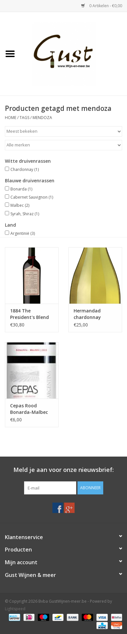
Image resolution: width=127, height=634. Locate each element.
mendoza (42, 117)
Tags (24, 117)
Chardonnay (24, 169)
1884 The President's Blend (29, 314)
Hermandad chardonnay (87, 314)
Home (10, 117)
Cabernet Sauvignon (31, 197)
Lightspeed (15, 608)
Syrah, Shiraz (24, 214)
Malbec (19, 205)
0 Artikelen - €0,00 (101, 5)
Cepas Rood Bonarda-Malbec (29, 408)
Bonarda (21, 189)
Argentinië (22, 233)
